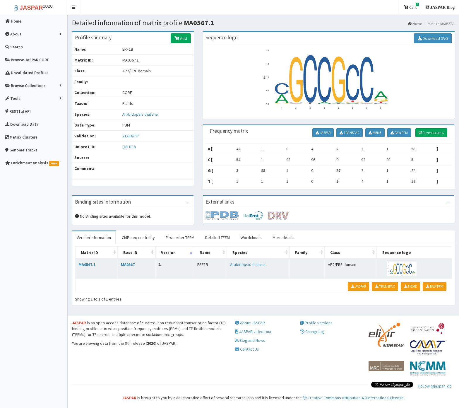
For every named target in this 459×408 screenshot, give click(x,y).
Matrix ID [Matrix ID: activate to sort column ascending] (89, 252)
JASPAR (323, 132)
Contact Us (247, 349)
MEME (375, 132)
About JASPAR (250, 322)
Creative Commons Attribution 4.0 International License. (354, 397)
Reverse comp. (431, 132)
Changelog (312, 331)
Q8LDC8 (129, 146)
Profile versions (316, 322)
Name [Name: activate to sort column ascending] (205, 252)
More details (283, 237)
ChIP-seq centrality (138, 237)
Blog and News (250, 340)
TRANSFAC (349, 132)
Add (180, 38)
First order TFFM (180, 237)
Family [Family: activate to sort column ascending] (301, 252)
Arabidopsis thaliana (140, 114)
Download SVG (433, 38)
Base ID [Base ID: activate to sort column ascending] (130, 252)
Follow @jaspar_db (435, 386)
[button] (73, 7)
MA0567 (128, 264)
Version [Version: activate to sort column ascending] (168, 252)
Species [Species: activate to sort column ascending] (239, 252)
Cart (411, 6)
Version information (94, 237)
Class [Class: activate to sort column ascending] (335, 252)
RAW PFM (399, 132)
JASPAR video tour (253, 331)
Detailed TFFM (217, 237)
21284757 (130, 136)
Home (415, 23)
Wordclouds (251, 237)
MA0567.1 (86, 264)
